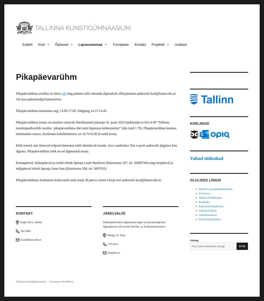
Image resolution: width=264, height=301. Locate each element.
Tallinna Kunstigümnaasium (31, 281)
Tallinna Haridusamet (210, 197)
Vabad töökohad (206, 158)
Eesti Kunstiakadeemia (211, 206)
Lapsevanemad (90, 44)
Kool (41, 44)
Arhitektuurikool (208, 214)
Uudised (181, 44)
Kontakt (140, 44)
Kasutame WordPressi (62, 281)
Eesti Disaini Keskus (210, 219)
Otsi (242, 246)
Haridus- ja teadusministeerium (215, 188)
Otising (194, 240)
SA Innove (204, 193)
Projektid (158, 44)
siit (64, 93)
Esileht (27, 44)
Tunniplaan (121, 44)
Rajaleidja (204, 201)
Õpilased (61, 44)
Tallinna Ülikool (207, 210)
